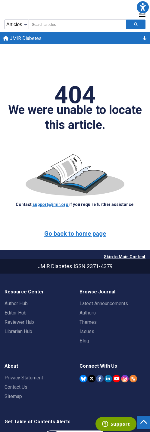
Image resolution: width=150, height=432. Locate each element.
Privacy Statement (24, 378)
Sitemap (13, 396)
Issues (87, 331)
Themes (88, 322)
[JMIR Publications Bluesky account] (83, 378)
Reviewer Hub (19, 322)
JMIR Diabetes (22, 38)
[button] (142, 7)
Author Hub (16, 303)
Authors (88, 313)
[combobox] (77, 24)
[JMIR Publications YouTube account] (116, 378)
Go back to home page (75, 233)
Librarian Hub (18, 331)
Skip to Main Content (124, 256)
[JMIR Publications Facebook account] (100, 378)
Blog (84, 341)
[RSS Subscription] (133, 378)
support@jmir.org (51, 204)
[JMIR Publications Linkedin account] (108, 378)
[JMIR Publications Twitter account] (91, 378)
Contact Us (16, 387)
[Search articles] (135, 24)
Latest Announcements (104, 303)
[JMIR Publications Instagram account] (125, 378)
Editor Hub (16, 313)
